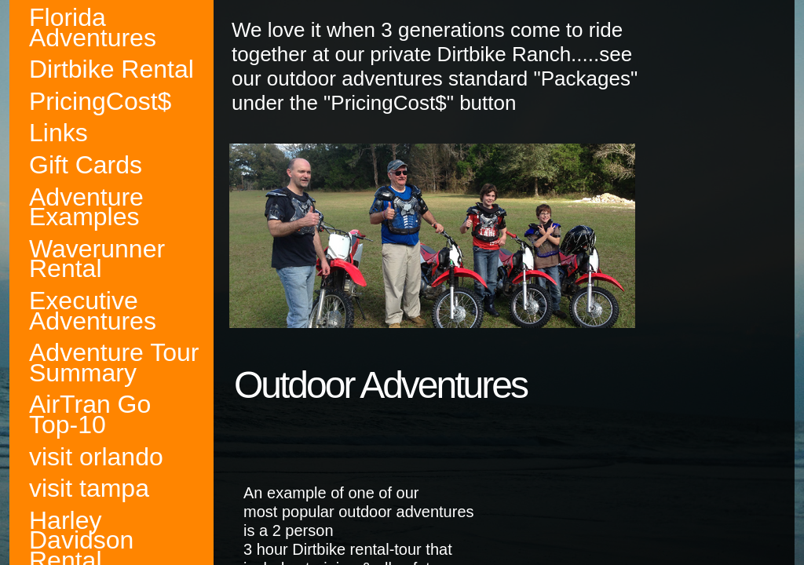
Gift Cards (85, 165)
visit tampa (89, 488)
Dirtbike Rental (111, 69)
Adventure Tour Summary (114, 363)
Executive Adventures (92, 311)
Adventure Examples (86, 207)
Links (58, 133)
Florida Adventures (92, 28)
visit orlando (96, 457)
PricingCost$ (100, 101)
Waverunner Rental (97, 259)
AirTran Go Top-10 (90, 415)
